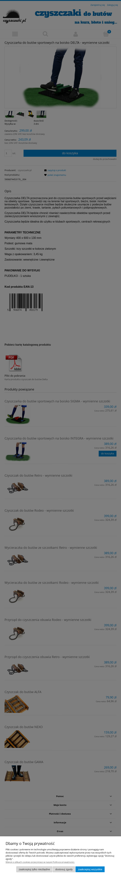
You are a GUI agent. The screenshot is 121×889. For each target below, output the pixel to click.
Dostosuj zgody (64, 869)
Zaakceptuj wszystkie (90, 869)
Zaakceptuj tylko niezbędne (34, 869)
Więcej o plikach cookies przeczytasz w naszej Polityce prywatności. (40, 862)
